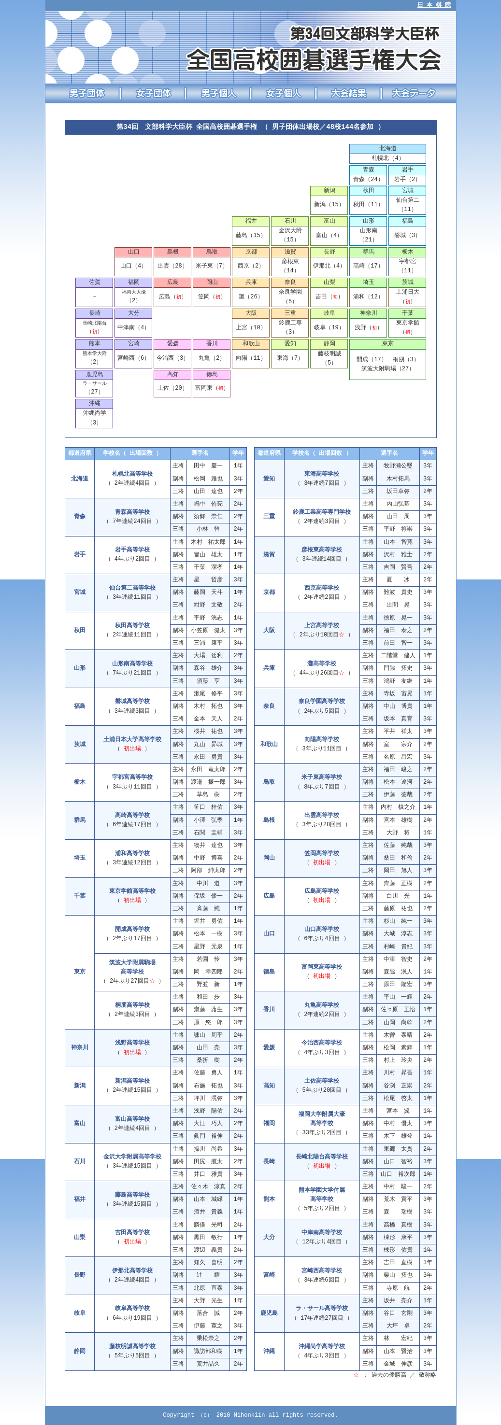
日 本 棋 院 (434, 5)
